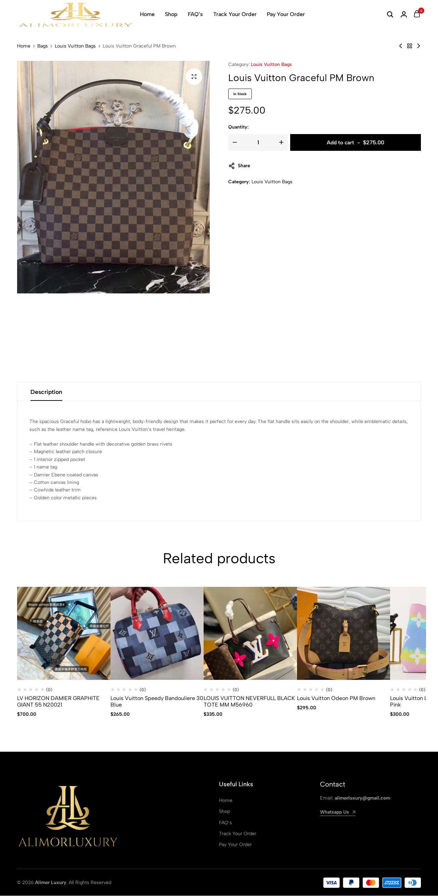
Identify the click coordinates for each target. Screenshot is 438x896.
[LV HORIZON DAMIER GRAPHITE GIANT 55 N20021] (64, 634)
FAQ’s (195, 14)
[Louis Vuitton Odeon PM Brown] (343, 634)
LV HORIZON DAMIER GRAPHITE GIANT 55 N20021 (58, 701)
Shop (171, 14)
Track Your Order (235, 14)
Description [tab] (47, 392)
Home (147, 14)
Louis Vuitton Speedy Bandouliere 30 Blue (157, 701)
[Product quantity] (258, 142)
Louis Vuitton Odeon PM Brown (336, 698)
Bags (42, 46)
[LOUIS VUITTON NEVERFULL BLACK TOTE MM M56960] (250, 634)
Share (239, 166)
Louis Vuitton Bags (75, 46)
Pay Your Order (286, 14)
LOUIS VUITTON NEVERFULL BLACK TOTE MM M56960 (249, 701)
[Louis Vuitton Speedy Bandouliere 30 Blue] (157, 634)
